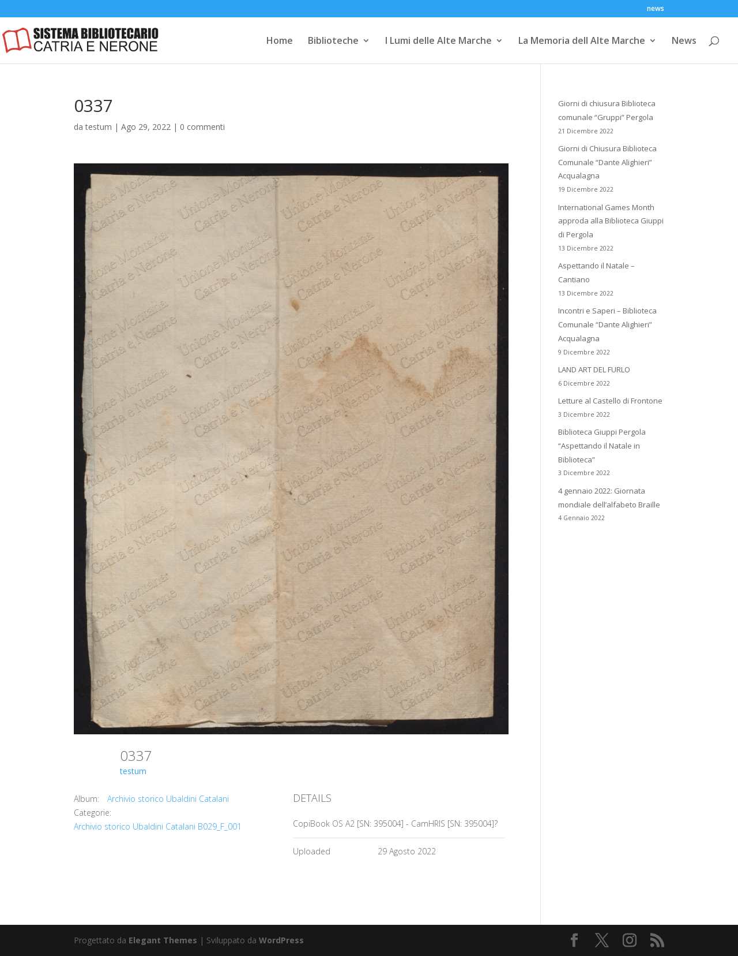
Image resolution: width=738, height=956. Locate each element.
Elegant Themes (163, 940)
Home (279, 41)
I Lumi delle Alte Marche (438, 41)
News (684, 41)
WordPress (281, 940)
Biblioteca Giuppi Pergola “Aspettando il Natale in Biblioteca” (602, 446)
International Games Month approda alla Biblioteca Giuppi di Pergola (611, 221)
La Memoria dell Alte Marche (581, 41)
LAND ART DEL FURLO (594, 369)
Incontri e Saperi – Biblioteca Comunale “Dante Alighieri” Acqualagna (607, 324)
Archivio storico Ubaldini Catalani (168, 798)
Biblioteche (333, 41)
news (655, 9)
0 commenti (202, 126)
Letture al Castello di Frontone (610, 400)
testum (98, 126)
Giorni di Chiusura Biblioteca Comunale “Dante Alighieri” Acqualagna (607, 162)
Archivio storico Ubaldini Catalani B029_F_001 (158, 826)
